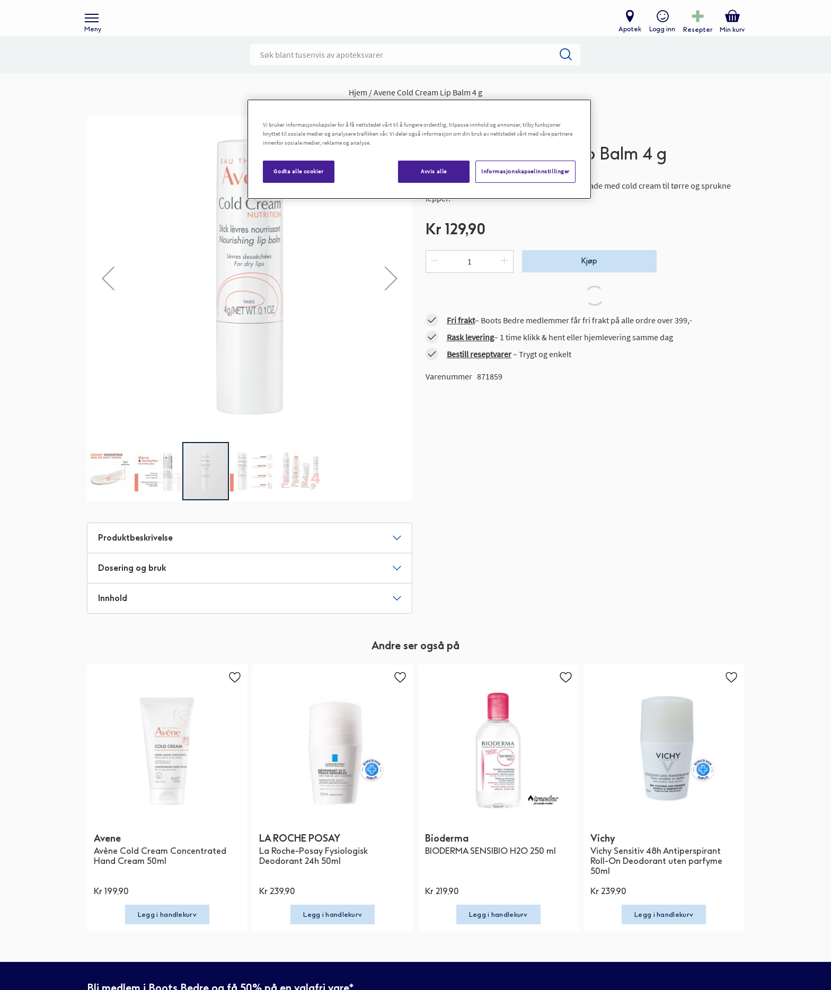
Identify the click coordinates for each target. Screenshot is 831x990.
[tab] (249, 555)
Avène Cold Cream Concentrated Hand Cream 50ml (160, 873)
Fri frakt (461, 337)
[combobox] (415, 71)
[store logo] (410, 27)
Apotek (627, 35)
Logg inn (660, 35)
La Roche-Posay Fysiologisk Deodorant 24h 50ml (313, 873)
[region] (419, 149)
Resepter (695, 35)
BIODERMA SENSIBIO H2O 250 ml (490, 868)
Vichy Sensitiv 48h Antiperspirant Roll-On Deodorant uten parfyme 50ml (656, 878)
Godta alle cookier (298, 171)
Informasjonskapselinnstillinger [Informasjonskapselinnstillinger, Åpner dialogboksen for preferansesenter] (525, 171)
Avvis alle (434, 171)
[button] (108, 295)
